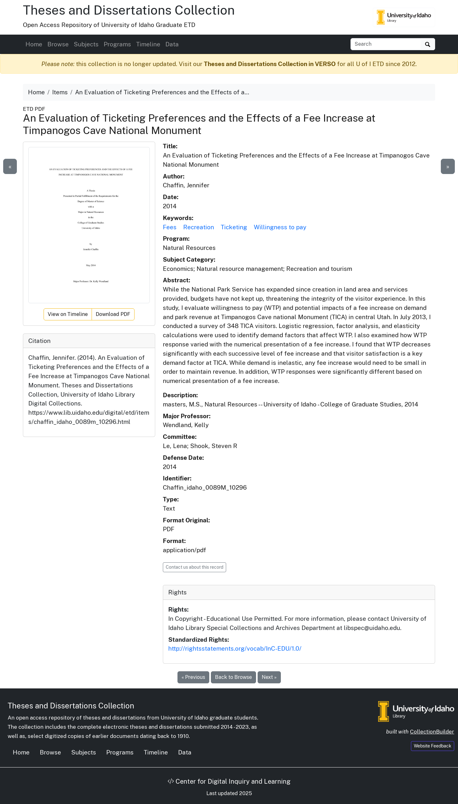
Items (60, 92)
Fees (170, 227)
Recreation (198, 227)
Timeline (148, 44)
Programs (117, 44)
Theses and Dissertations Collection (129, 10)
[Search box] (385, 44)
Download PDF (113, 314)
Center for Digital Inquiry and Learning (229, 781)
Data (172, 44)
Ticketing (234, 227)
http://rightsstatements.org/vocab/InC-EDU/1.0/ (235, 648)
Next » (269, 677)
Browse (58, 44)
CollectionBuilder (432, 731)
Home (33, 44)
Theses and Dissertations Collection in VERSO (270, 63)
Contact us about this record (194, 567)
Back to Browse (233, 677)
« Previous (193, 677)
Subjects (86, 44)
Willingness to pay (280, 227)
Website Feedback (432, 745)
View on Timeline (68, 314)
